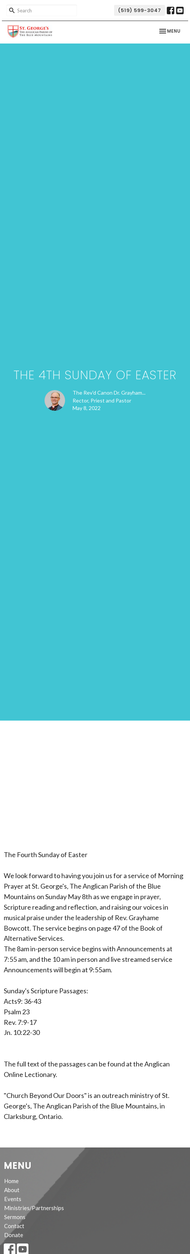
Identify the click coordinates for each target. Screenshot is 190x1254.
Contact (14, 1225)
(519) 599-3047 (139, 10)
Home (11, 1180)
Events (12, 1198)
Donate (13, 1234)
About (11, 1189)
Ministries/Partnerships (34, 1207)
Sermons (14, 1216)
